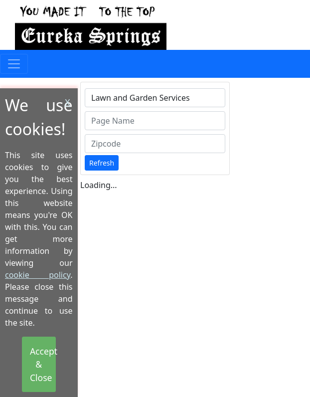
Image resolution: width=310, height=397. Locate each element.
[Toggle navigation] (14, 64)
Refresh (101, 163)
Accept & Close (43, 364)
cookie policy (37, 274)
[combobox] (155, 97)
